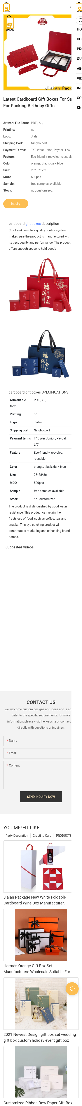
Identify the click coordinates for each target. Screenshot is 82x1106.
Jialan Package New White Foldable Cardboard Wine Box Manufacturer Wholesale (34, 900)
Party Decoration (16, 835)
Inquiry (15, 203)
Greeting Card (42, 835)
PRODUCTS (64, 835)
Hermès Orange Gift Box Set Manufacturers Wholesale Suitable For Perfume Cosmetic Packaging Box (36, 969)
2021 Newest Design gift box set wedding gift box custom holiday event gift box (39, 1037)
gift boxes (33, 224)
